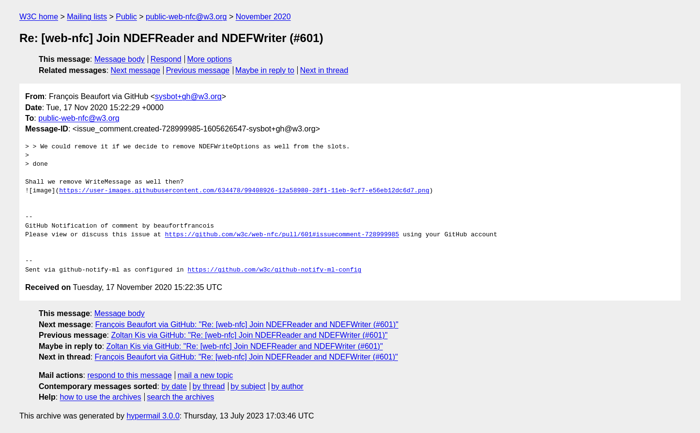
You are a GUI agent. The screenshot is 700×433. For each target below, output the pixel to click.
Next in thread (324, 70)
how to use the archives (100, 397)
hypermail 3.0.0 (152, 416)
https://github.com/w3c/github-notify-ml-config (274, 270)
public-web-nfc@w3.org (186, 17)
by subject (247, 386)
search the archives (180, 397)
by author (287, 386)
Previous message (198, 70)
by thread (209, 386)
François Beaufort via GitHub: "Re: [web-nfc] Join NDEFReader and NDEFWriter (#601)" (246, 324)
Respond (166, 59)
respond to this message (129, 375)
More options (209, 59)
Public (126, 17)
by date (173, 386)
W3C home (38, 17)
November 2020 (263, 17)
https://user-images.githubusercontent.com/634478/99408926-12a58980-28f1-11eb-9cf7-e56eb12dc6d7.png (244, 191)
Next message (135, 70)
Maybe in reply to (264, 70)
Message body (119, 59)
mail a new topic (205, 375)
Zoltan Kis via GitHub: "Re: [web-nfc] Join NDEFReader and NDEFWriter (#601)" (249, 335)
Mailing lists (87, 17)
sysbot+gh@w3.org (188, 96)
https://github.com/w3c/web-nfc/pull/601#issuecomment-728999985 (282, 235)
